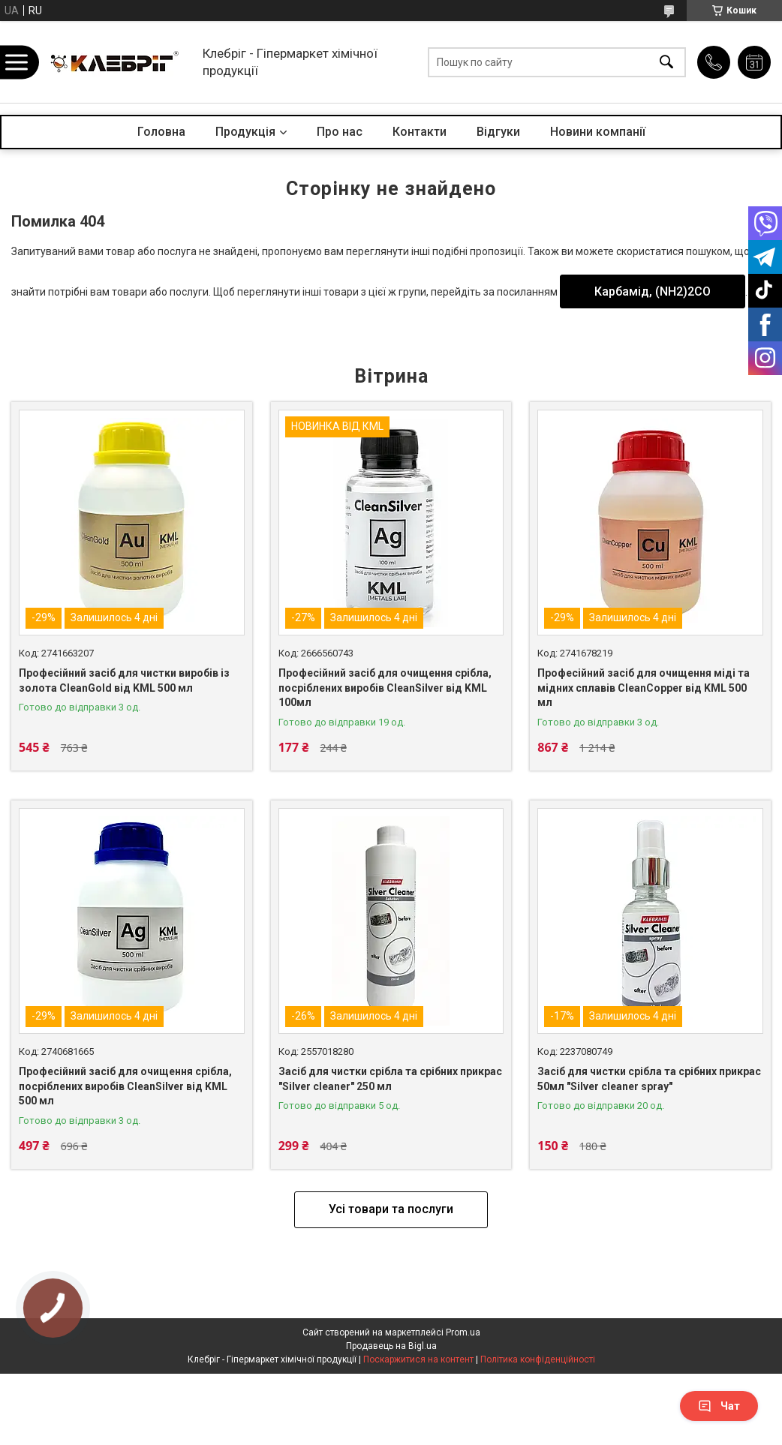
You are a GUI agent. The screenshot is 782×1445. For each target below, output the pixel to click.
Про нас (339, 132)
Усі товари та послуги (391, 1209)
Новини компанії (597, 132)
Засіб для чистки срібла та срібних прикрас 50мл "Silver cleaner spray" (649, 1078)
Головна (161, 132)
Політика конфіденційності (537, 1359)
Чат (719, 1406)
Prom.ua (463, 1332)
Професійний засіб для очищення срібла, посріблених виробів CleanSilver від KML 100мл (385, 687)
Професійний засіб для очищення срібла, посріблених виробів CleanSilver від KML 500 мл (125, 1086)
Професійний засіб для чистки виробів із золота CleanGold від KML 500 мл (124, 680)
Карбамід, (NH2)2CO (652, 291)
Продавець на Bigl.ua (391, 1346)
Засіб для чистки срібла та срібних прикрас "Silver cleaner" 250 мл (390, 1078)
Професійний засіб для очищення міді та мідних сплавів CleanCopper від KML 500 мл (643, 687)
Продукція (245, 132)
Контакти (420, 132)
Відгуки (498, 132)
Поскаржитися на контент (418, 1359)
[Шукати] (666, 62)
